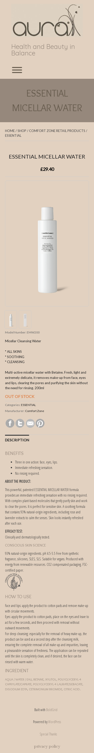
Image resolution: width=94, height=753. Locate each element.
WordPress (54, 721)
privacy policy (47, 746)
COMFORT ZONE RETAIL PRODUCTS (57, 131)
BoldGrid (51, 709)
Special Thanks (48, 734)
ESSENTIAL (13, 135)
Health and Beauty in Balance (43, 49)
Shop (22, 131)
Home (10, 131)
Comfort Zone (34, 411)
